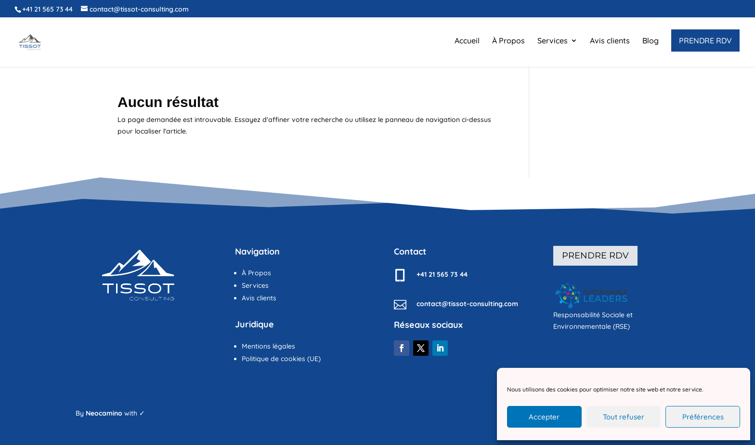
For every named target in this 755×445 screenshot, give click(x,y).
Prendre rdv (595, 255)
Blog (650, 41)
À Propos (508, 41)
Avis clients (610, 41)
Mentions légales (268, 346)
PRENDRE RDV (705, 40)
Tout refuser (623, 416)
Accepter (544, 416)
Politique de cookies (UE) (281, 358)
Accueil (467, 41)
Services (552, 41)
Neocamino (104, 413)
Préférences (703, 416)
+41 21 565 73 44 (47, 9)
